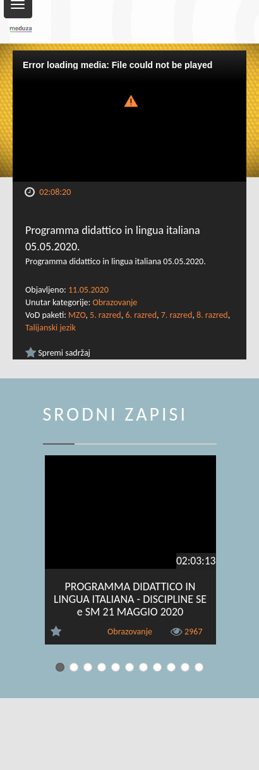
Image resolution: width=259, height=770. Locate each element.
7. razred (177, 315)
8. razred (212, 315)
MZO (76, 315)
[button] (129, 100)
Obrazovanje (114, 302)
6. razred (141, 315)
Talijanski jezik (50, 327)
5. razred (105, 315)
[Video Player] (129, 116)
